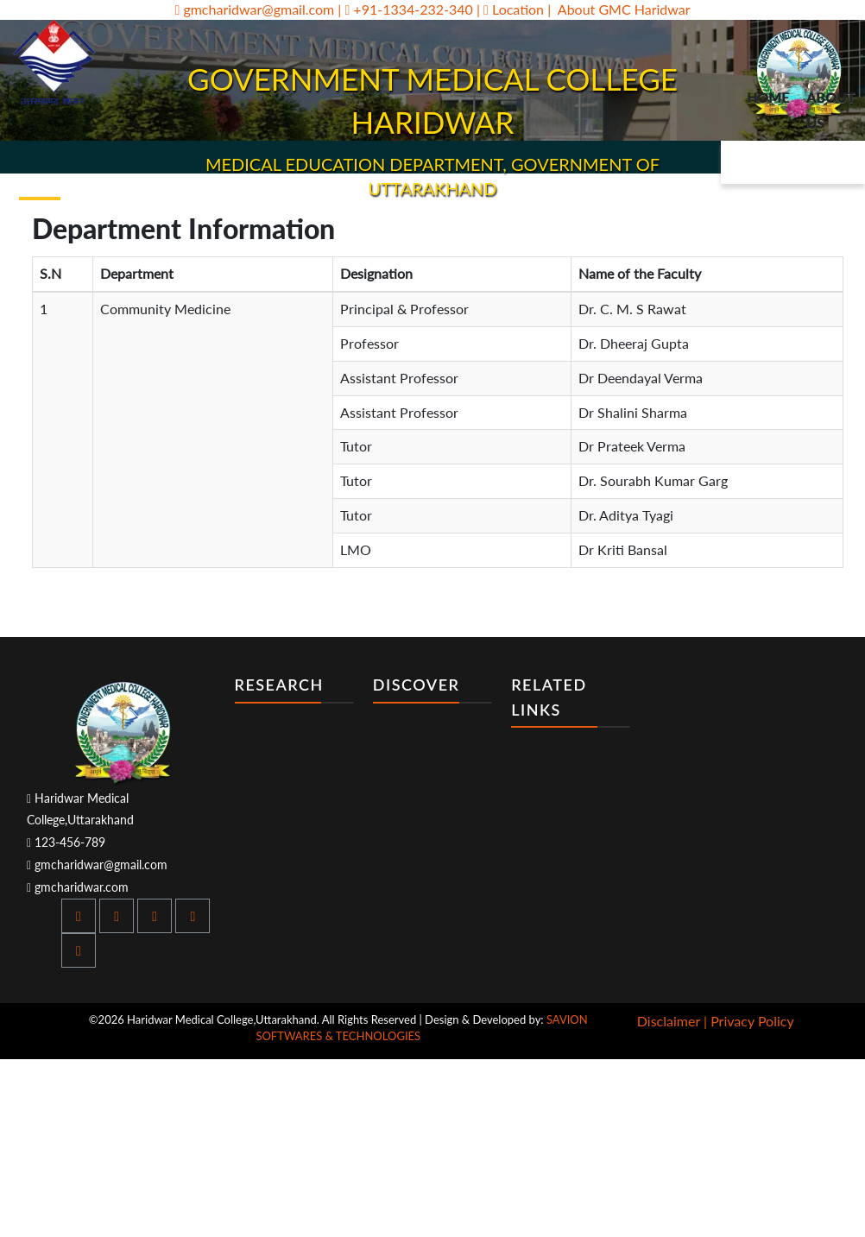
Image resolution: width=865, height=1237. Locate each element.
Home (768, 97)
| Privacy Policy (749, 1021)
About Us (831, 110)
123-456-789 (66, 842)
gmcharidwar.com (78, 887)
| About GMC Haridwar (618, 9)
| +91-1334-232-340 (405, 9)
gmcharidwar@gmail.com (254, 9)
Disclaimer (668, 1021)
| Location (512, 9)
